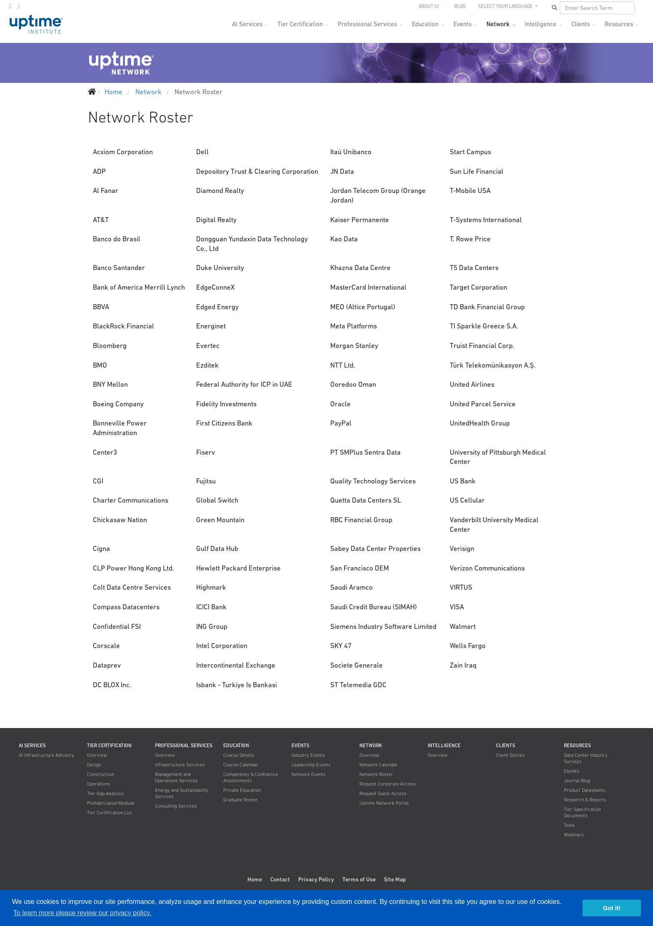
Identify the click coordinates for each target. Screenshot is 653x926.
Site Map (395, 879)
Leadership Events (311, 765)
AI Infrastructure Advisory (46, 755)
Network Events (309, 774)
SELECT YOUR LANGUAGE (506, 6)
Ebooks (571, 771)
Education (425, 24)
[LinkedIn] (18, 6)
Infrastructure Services (180, 765)
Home (254, 879)
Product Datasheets (585, 790)
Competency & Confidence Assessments (250, 777)
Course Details (238, 755)
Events (462, 24)
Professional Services (367, 24)
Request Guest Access (382, 793)
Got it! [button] (612, 908)
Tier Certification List (109, 813)
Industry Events (308, 755)
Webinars (574, 835)
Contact (280, 879)
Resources (619, 24)
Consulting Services (176, 806)
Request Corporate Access (387, 784)
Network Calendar (378, 765)
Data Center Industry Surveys (586, 758)
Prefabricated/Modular (111, 803)
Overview (97, 755)
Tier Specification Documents (582, 812)
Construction (100, 774)
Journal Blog (577, 780)
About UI (429, 6)
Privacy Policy (316, 879)
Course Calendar (240, 765)
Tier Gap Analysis (105, 793)
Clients (580, 24)
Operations (98, 784)
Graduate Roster (240, 800)
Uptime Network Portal (384, 803)
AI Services (247, 24)
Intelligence (540, 24)
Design (94, 765)
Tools (569, 825)
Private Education (242, 790)
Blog (460, 6)
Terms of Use (359, 879)
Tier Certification (300, 24)
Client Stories (510, 755)
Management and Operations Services (176, 777)
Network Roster (376, 774)
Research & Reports (585, 800)
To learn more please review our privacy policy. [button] (82, 912)
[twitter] (10, 6)
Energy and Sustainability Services (182, 793)
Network (498, 24)
